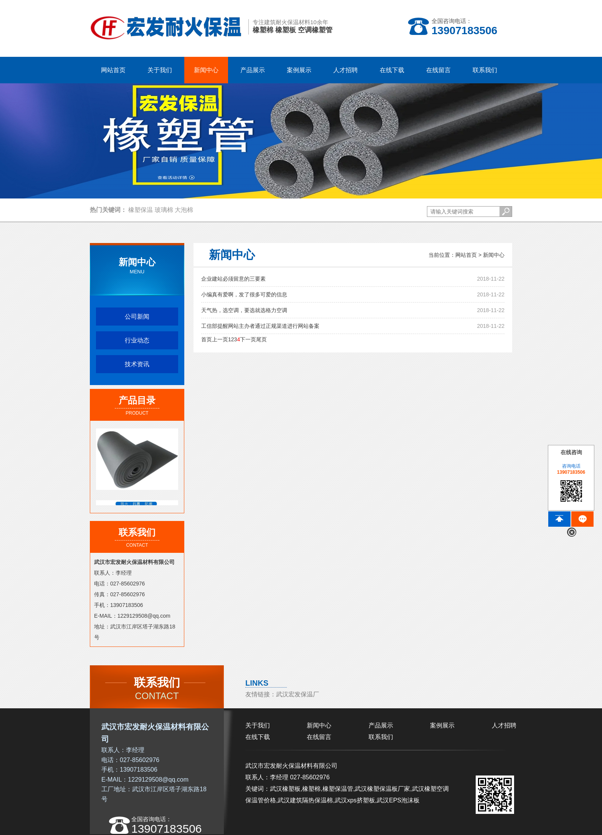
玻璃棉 (164, 210)
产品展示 (381, 725)
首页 (206, 339)
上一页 (220, 339)
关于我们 (257, 725)
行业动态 (137, 340)
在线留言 (319, 737)
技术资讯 (137, 364)
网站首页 (113, 70)
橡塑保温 (140, 210)
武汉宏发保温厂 (297, 694)
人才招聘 (504, 725)
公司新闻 (137, 316)
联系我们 (381, 737)
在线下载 (257, 737)
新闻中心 (493, 255)
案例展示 (442, 725)
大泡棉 (184, 210)
